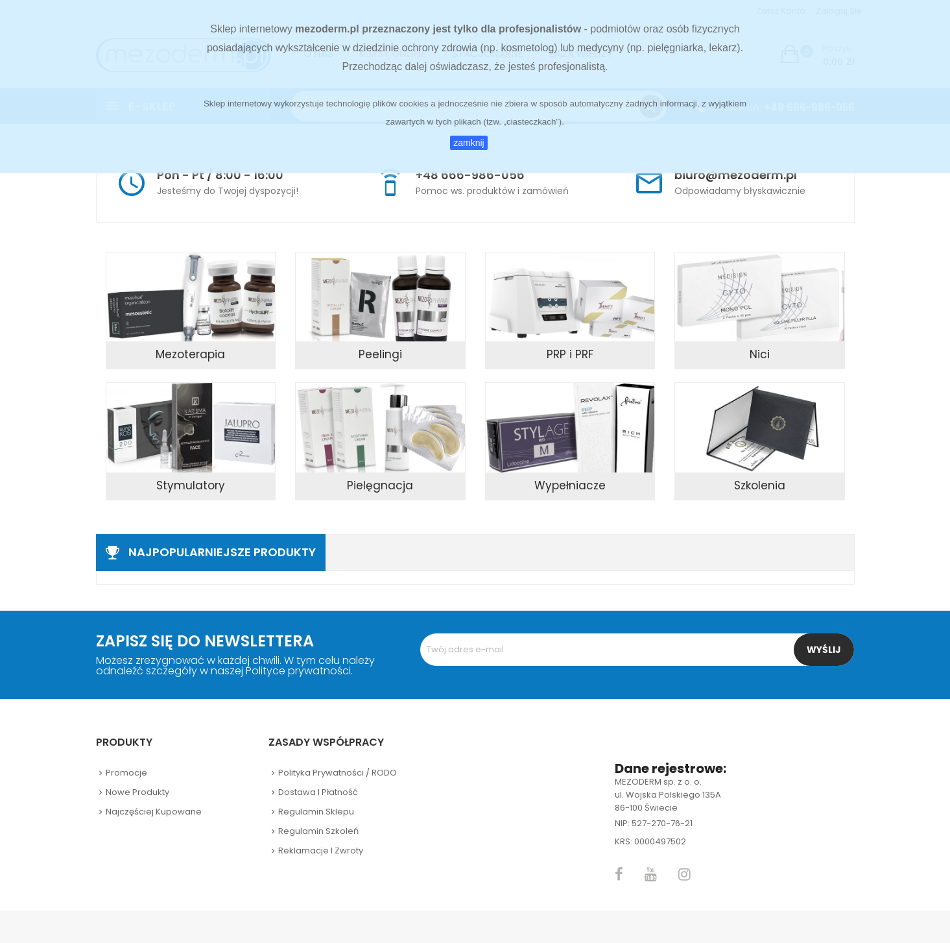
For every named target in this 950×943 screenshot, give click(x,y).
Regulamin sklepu (316, 811)
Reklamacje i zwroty (320, 850)
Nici (760, 354)
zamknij (468, 143)
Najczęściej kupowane (154, 811)
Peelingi (380, 354)
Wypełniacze (570, 485)
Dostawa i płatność (318, 792)
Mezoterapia (190, 354)
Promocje (126, 772)
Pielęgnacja (380, 485)
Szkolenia (759, 485)
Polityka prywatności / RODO (337, 772)
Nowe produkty (137, 792)
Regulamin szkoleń (318, 831)
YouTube (651, 874)
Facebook (619, 874)
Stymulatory (190, 485)
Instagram (684, 874)
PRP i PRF (570, 354)
